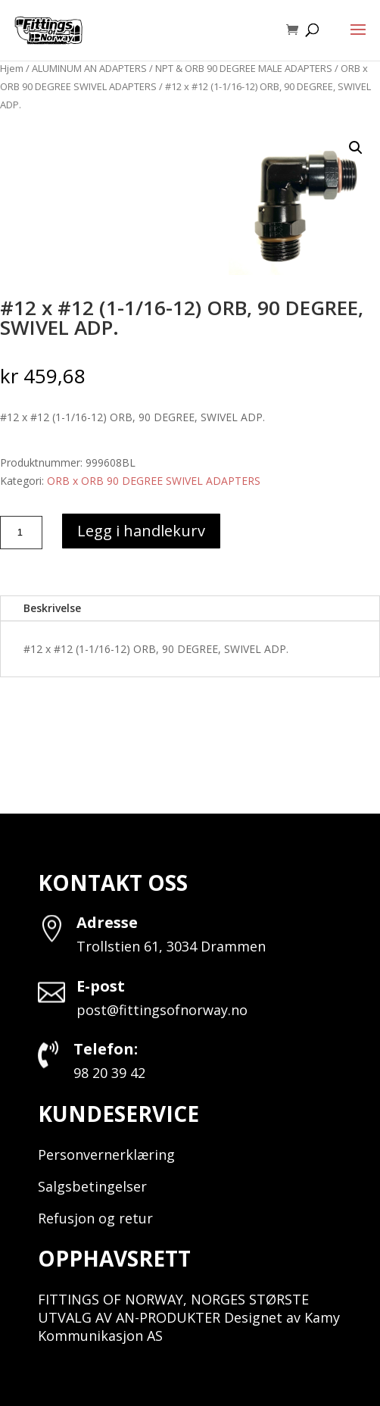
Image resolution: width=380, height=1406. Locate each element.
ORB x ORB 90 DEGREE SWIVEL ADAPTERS (153, 480)
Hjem (11, 68)
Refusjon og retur (95, 1218)
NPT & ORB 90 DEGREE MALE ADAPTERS (243, 68)
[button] (355, 147)
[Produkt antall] (21, 532)
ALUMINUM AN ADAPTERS (89, 68)
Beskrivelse (52, 608)
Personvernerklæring (106, 1154)
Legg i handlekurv (141, 530)
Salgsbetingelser (92, 1186)
